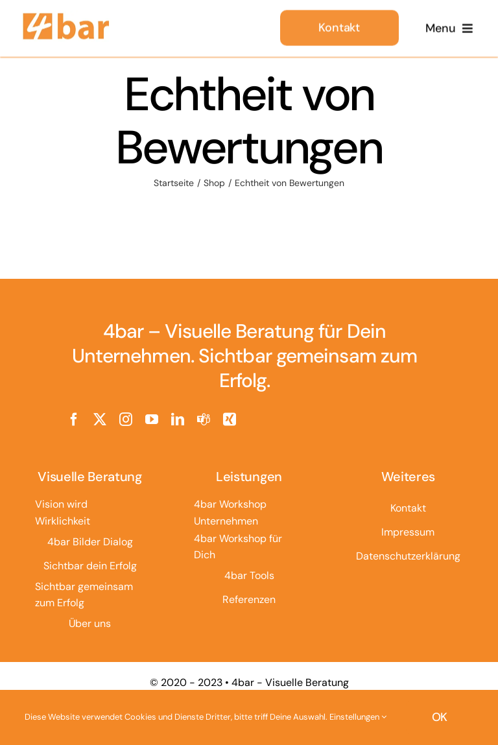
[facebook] (73, 419)
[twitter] (99, 419)
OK (440, 717)
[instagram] (125, 419)
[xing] (229, 419)
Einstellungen (357, 716)
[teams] (203, 419)
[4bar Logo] (66, 16)
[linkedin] (177, 419)
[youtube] (151, 419)
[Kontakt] (339, 26)
